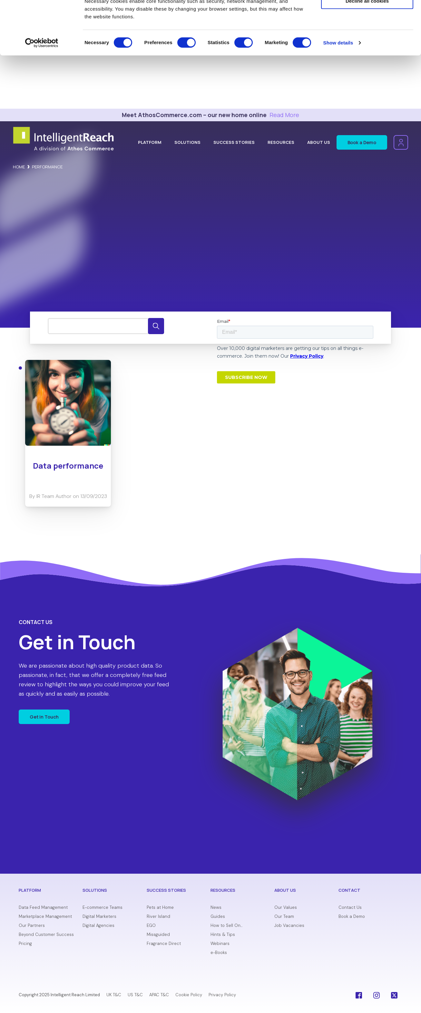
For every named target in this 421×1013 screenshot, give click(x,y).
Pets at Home (160, 907)
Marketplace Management (45, 916)
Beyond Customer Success (46, 934)
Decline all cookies (367, 54)
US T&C (135, 995)
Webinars (220, 943)
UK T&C (113, 995)
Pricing (25, 943)
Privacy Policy (222, 995)
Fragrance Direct (164, 943)
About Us (318, 142)
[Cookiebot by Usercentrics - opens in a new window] (42, 96)
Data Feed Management (43, 907)
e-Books (218, 952)
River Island (158, 916)
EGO (151, 925)
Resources (281, 142)
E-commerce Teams (102, 907)
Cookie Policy (188, 995)
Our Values (285, 907)
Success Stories (234, 142)
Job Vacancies (289, 925)
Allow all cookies (367, 16)
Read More (284, 115)
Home (19, 167)
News (215, 907)
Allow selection (367, 35)
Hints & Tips (222, 934)
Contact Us (350, 907)
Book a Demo (362, 142)
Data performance (68, 465)
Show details (338, 96)
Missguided (158, 934)
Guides (217, 916)
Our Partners (32, 925)
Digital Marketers (99, 916)
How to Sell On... (226, 925)
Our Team (284, 916)
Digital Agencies (98, 925)
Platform (150, 142)
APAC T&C (159, 995)
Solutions (187, 142)
